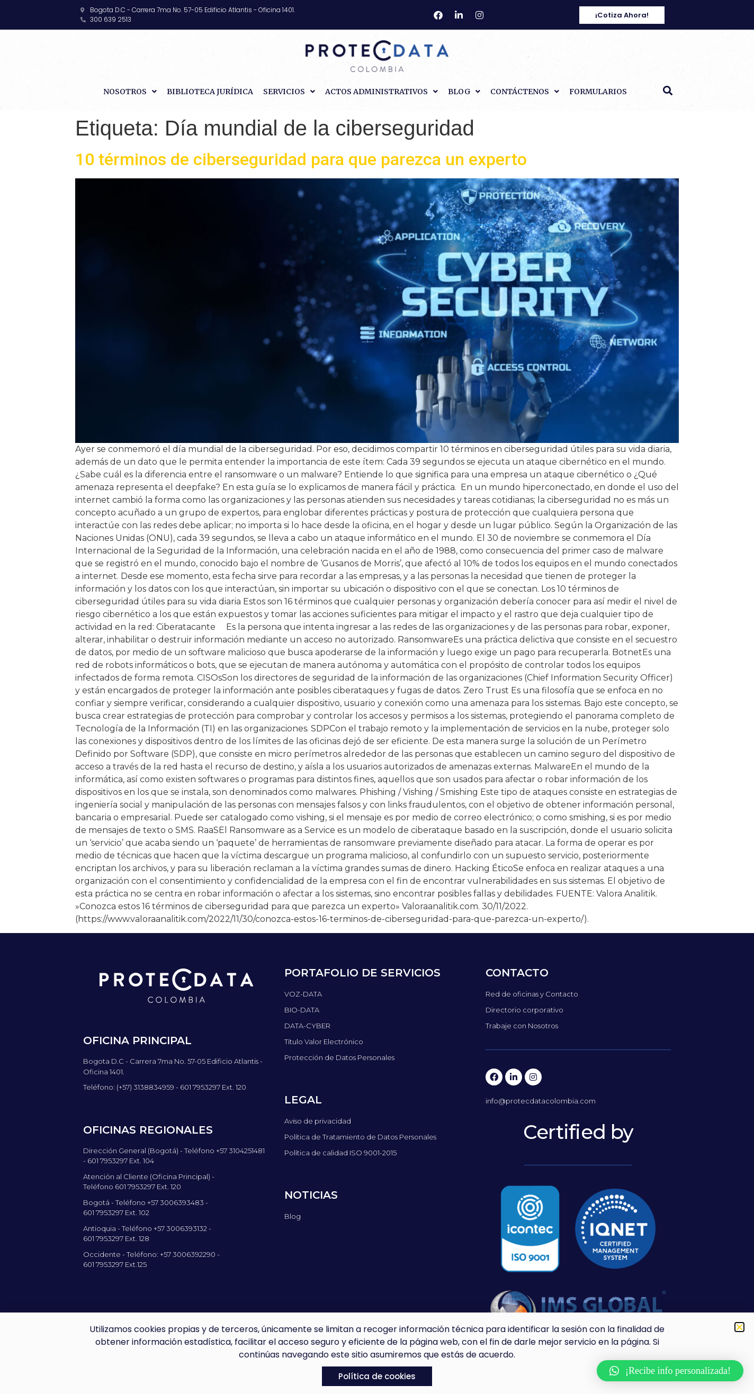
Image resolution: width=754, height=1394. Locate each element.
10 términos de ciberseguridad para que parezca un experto (301, 159)
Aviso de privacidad (317, 1121)
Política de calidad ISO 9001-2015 (340, 1152)
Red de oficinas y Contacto (532, 994)
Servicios (289, 92)
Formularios (598, 91)
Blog (464, 92)
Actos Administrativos (381, 92)
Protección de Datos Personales (339, 1057)
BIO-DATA (301, 1010)
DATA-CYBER (307, 1025)
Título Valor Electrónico (323, 1041)
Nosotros (130, 92)
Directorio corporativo (524, 1010)
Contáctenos (524, 92)
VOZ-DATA (303, 994)
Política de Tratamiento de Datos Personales (360, 1137)
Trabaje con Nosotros (522, 1025)
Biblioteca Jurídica (210, 91)
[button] (668, 90)
